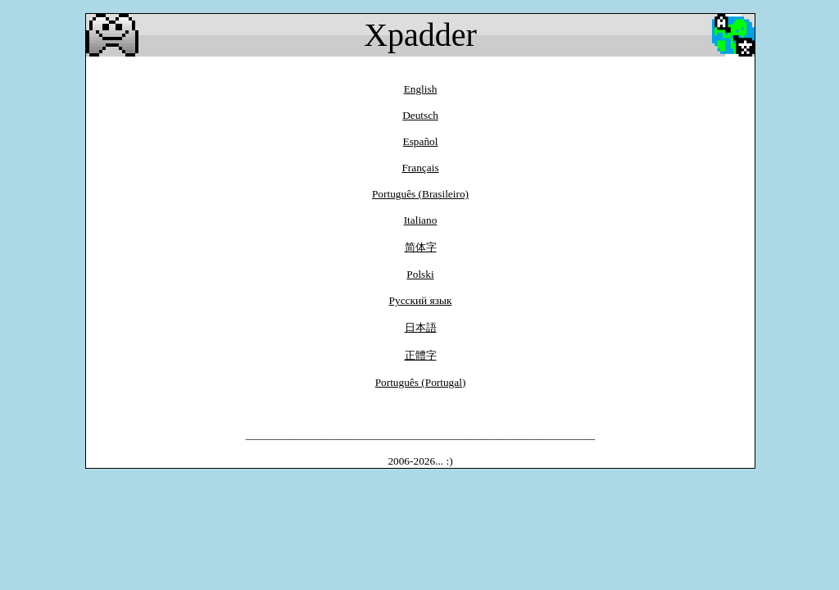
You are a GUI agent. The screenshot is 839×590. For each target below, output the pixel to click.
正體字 (421, 355)
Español (420, 141)
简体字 (421, 247)
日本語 (421, 327)
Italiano (421, 220)
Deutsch (420, 115)
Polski (419, 274)
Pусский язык (420, 300)
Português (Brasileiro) (420, 194)
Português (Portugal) (420, 382)
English (421, 89)
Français (419, 167)
